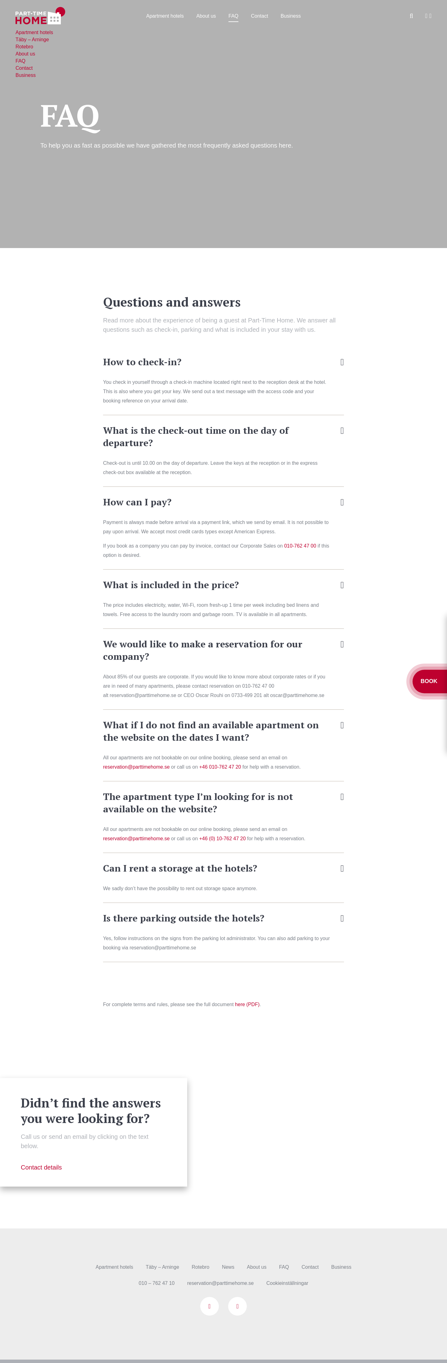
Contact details (41, 1167)
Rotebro (201, 1267)
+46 (220, 767)
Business (291, 16)
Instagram (237, 1306)
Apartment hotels (165, 16)
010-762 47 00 (300, 545)
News (228, 1267)
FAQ (233, 16)
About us (206, 16)
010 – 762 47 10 (157, 1283)
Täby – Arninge (162, 1267)
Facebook (209, 1306)
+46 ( (222, 838)
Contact (259, 16)
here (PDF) (247, 1004)
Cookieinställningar (287, 1283)
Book (430, 681)
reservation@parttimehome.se (136, 767)
